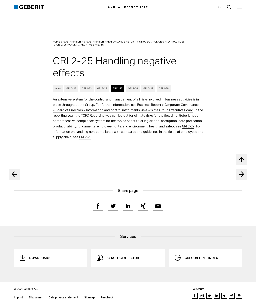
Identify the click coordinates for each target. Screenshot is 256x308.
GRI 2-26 (133, 88)
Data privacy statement (63, 297)
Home (56, 41)
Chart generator (123, 258)
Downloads (39, 258)
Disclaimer (35, 297)
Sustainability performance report (111, 41)
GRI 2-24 (102, 88)
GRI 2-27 (148, 88)
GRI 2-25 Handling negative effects (80, 44)
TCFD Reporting (93, 115)
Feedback (107, 297)
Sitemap (89, 297)
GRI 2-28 (164, 88)
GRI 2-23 (87, 88)
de (219, 7)
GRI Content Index (201, 258)
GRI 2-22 (71, 88)
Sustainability (73, 41)
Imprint (18, 297)
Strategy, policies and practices (162, 41)
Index (58, 88)
